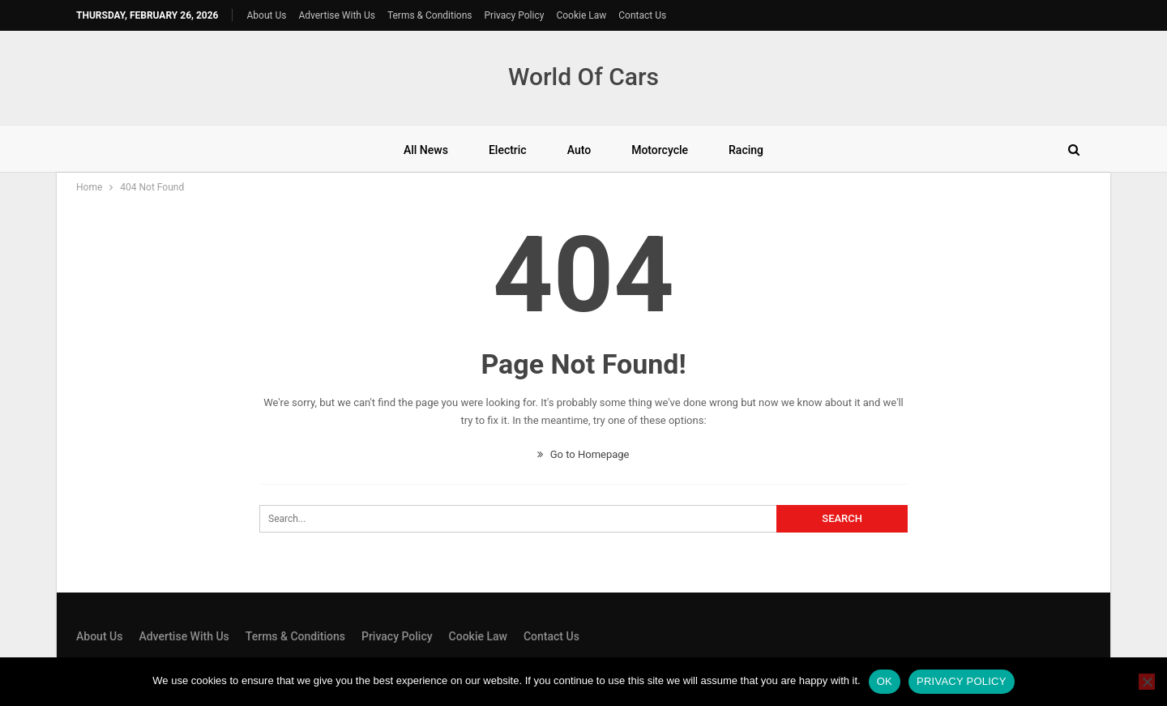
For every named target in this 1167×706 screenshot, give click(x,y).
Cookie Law (581, 15)
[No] (1147, 682)
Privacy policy (962, 681)
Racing (746, 149)
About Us (267, 15)
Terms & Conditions (429, 15)
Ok (884, 681)
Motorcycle (659, 149)
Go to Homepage (583, 454)
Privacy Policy (515, 15)
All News (426, 149)
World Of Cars (583, 76)
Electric (508, 149)
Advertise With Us (336, 15)
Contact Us (642, 15)
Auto (579, 149)
